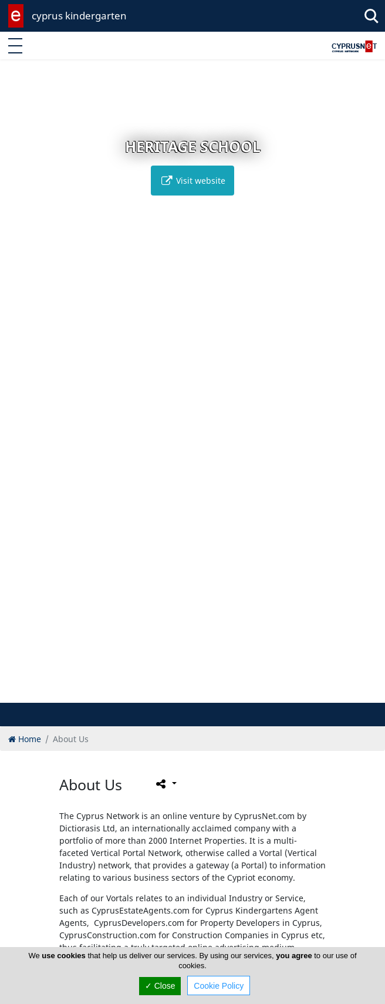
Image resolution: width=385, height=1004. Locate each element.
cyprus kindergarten (79, 15)
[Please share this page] (165, 784)
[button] (174, 692)
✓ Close (160, 985)
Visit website (192, 180)
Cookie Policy (219, 985)
